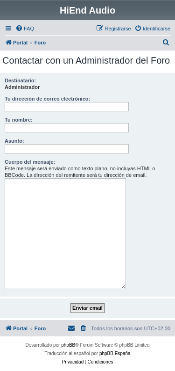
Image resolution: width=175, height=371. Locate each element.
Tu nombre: (19, 120)
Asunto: (14, 141)
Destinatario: (20, 80)
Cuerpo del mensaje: (30, 162)
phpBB (68, 345)
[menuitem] (24, 28)
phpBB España (115, 353)
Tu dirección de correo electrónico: (47, 99)
